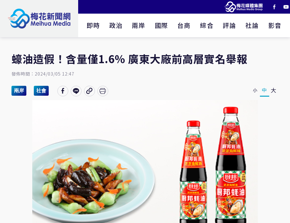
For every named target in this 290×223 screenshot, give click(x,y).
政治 (116, 25)
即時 (93, 25)
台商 (184, 25)
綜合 (206, 25)
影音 (275, 25)
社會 (41, 90)
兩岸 (138, 25)
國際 (161, 25)
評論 (229, 25)
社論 (252, 25)
